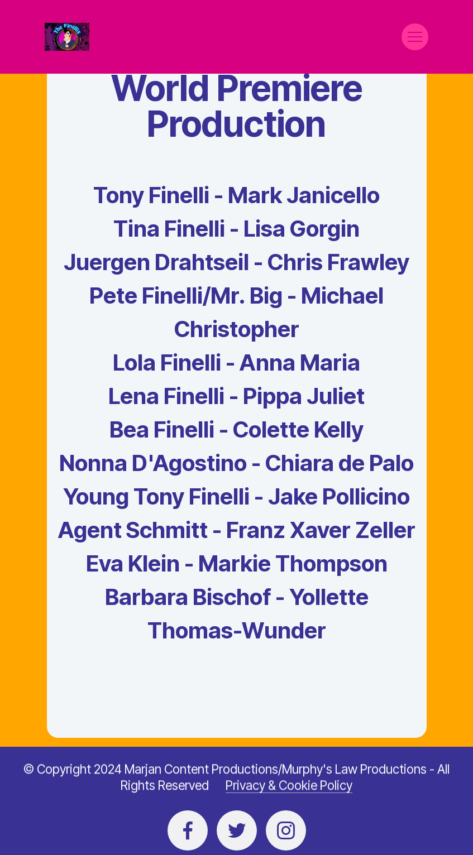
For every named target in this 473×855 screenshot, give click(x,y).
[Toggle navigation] (415, 36)
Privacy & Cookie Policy (289, 797)
